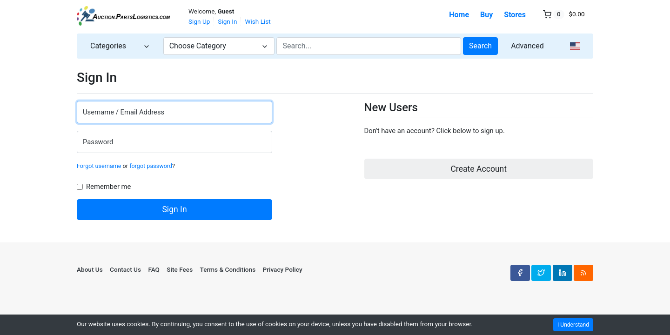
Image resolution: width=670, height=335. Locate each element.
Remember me (109, 186)
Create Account (478, 169)
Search (480, 45)
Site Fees (180, 269)
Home (459, 14)
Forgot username (99, 165)
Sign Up (199, 21)
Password (98, 142)
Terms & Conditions (228, 269)
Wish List (257, 21)
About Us (90, 269)
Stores (515, 14)
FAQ (154, 269)
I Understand (573, 325)
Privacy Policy (282, 269)
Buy (486, 14)
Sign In (227, 21)
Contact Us (125, 269)
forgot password (150, 165)
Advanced (527, 45)
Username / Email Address (123, 112)
